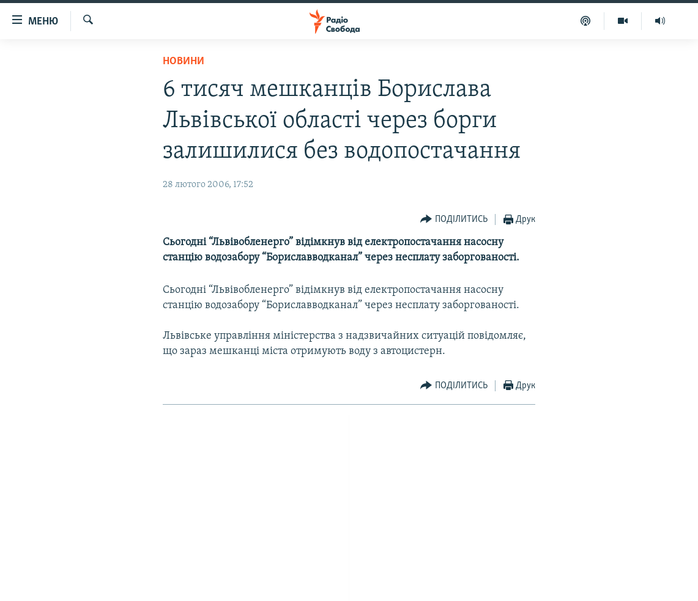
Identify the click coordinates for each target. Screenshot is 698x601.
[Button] (454, 220)
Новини (183, 61)
